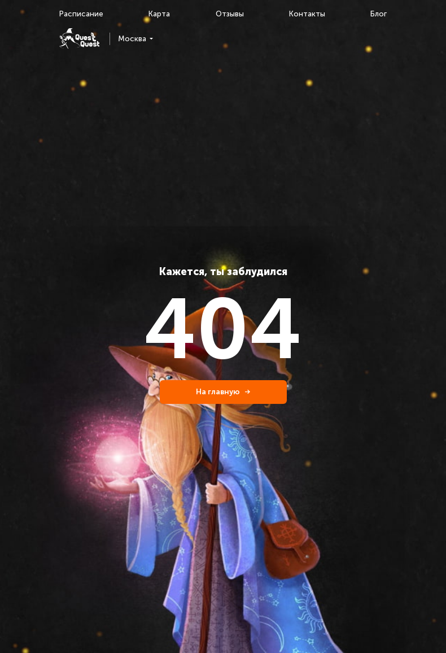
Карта (159, 14)
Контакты (307, 14)
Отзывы (230, 14)
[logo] (79, 38)
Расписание (81, 14)
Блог (378, 14)
